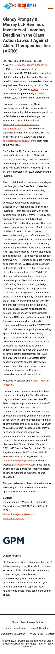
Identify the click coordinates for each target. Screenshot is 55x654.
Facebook (8, 384)
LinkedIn (33, 380)
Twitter (42, 380)
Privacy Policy (35, 634)
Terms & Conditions (40, 628)
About (15, 622)
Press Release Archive (32, 622)
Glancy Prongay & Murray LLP (33, 65)
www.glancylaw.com (24, 464)
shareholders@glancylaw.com (18, 140)
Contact (50, 634)
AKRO (34, 89)
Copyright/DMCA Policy (13, 634)
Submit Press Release (16, 628)
